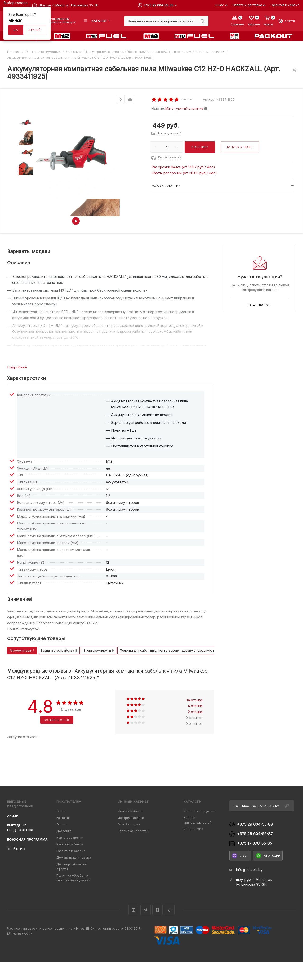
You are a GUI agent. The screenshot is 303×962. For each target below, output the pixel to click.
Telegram (145, 910)
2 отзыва (195, 712)
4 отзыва (195, 706)
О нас (60, 811)
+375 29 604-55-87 (255, 834)
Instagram (133, 910)
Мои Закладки (129, 824)
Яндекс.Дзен (157, 910)
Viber (240, 855)
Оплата (62, 824)
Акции (12, 816)
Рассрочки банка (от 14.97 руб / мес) (183, 167)
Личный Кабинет (130, 811)
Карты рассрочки (69, 837)
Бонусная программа (27, 839)
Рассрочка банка (69, 844)
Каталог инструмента (200, 811)
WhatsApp (268, 855)
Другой (34, 29)
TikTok (170, 910)
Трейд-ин (16, 849)
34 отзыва (194, 700)
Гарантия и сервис (70, 851)
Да (15, 29)
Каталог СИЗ (193, 829)
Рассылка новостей (133, 831)
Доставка (64, 831)
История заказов (131, 818)
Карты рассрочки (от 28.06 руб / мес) (184, 173)
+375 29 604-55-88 (158, 5)
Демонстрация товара (73, 857)
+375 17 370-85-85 (254, 843)
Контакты (63, 818)
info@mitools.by (249, 869)
